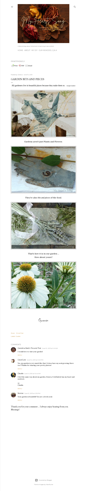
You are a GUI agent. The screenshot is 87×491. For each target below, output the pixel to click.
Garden (18, 336)
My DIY (34, 50)
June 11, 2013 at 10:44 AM (32, 373)
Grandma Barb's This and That (29, 348)
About (27, 50)
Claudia (20, 373)
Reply (20, 355)
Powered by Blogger (43, 480)
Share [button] (13, 333)
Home (20, 50)
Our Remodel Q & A (48, 50)
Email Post (19, 333)
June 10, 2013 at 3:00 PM (35, 360)
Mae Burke (49, 484)
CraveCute (22, 360)
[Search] (74, 6)
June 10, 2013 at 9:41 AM (50, 348)
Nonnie (20, 393)
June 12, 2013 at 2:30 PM (32, 393)
